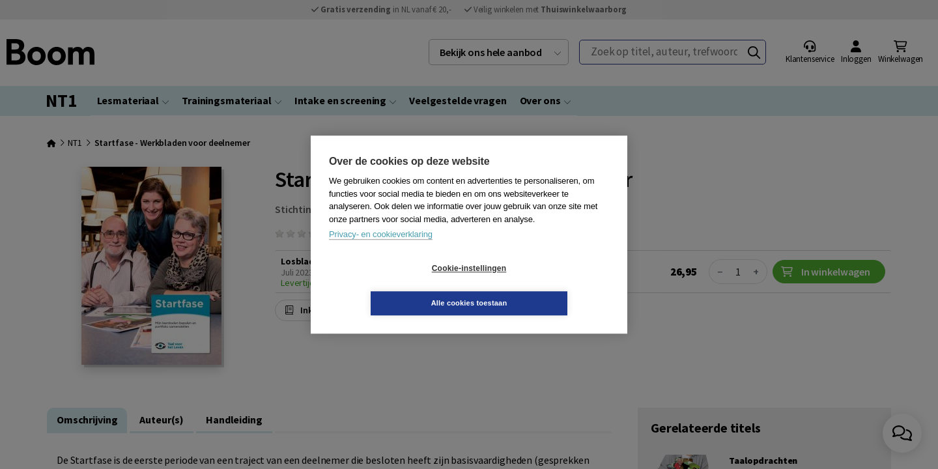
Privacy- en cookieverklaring (381, 252)
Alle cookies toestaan (547, 285)
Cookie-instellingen (391, 286)
